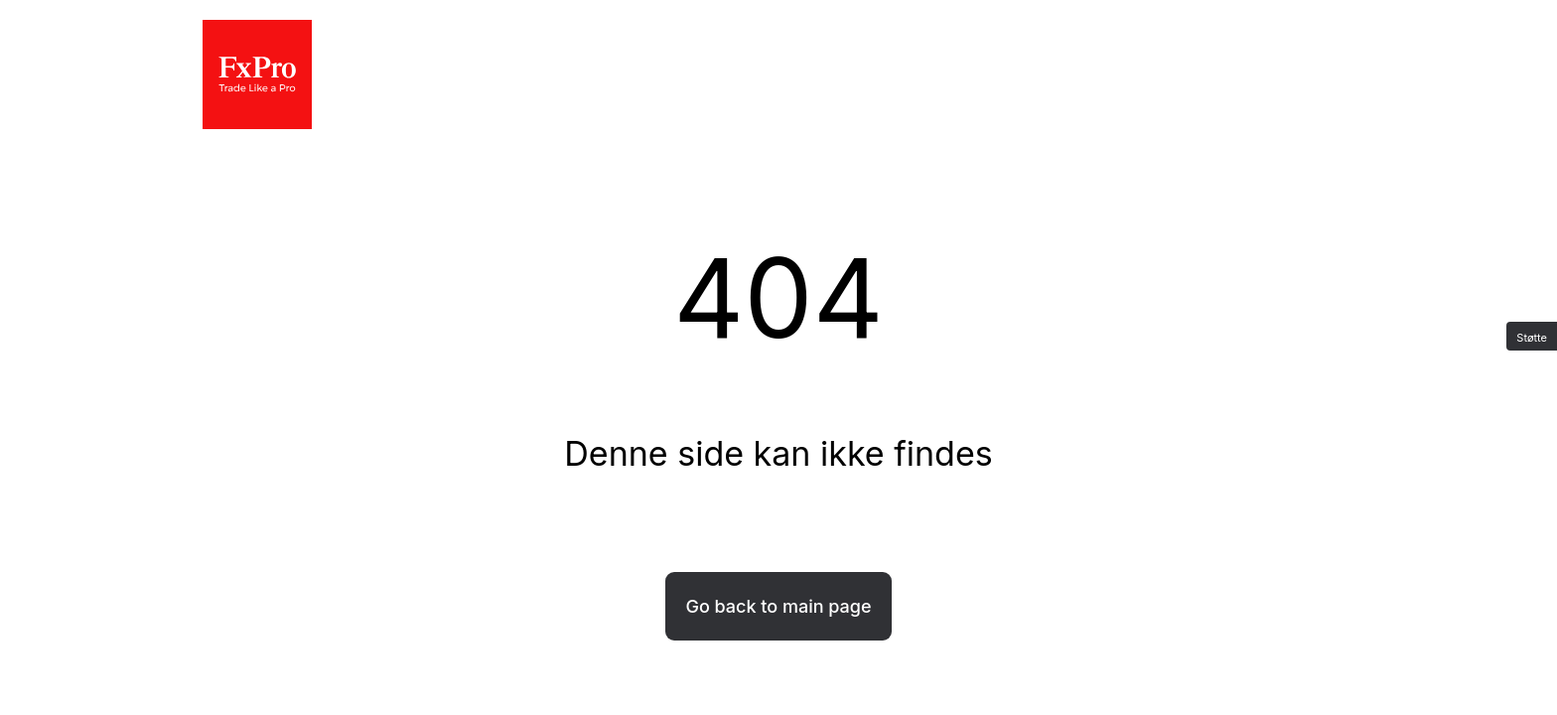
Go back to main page (778, 606)
